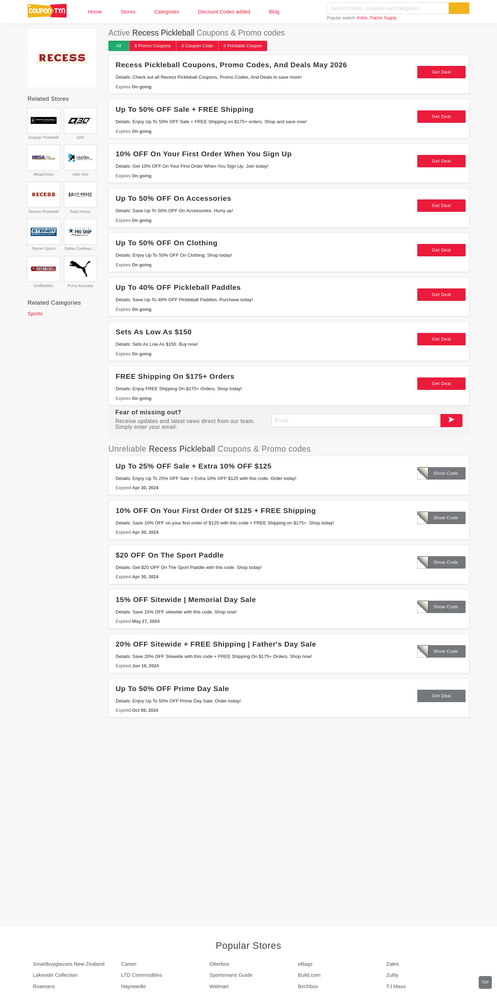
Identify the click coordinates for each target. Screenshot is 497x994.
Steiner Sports (43, 248)
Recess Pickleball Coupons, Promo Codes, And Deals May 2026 (231, 65)
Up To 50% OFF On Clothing (166, 243)
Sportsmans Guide (230, 975)
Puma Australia (80, 286)
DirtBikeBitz (43, 286)
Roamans (44, 986)
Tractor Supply (383, 18)
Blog (274, 11)
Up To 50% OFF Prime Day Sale (172, 688)
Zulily (392, 975)
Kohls (362, 18)
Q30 (80, 137)
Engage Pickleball (44, 137)
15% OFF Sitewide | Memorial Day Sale (186, 599)
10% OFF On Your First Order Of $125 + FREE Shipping (216, 510)
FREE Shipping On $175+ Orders (175, 376)
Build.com (309, 975)
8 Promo (153, 45)
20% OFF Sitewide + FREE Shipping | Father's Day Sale (216, 644)
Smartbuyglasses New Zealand (69, 964)
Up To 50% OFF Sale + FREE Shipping (185, 109)
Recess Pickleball (43, 211)
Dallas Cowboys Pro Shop (80, 248)
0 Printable (243, 45)
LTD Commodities (141, 975)
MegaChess (43, 174)
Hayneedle (133, 986)
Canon (128, 964)
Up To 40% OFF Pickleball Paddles (178, 287)
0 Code (197, 45)
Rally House (80, 211)
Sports (35, 313)
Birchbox (308, 986)
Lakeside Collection (55, 975)
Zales (392, 964)
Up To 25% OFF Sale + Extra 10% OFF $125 (194, 466)
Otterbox (219, 964)
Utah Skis (80, 174)
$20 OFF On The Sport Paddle (170, 555)
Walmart (218, 986)
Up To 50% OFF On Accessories (173, 198)
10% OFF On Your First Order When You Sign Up (204, 154)
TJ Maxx (396, 986)
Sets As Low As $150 (154, 332)
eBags (305, 964)
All (118, 45)
